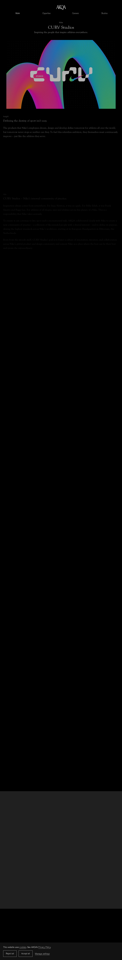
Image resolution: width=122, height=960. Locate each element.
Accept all (25, 953)
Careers (75, 13)
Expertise (47, 13)
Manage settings (42, 953)
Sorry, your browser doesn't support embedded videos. (61, 77)
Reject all (10, 953)
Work (17, 13)
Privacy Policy (44, 947)
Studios (104, 13)
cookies (22, 947)
